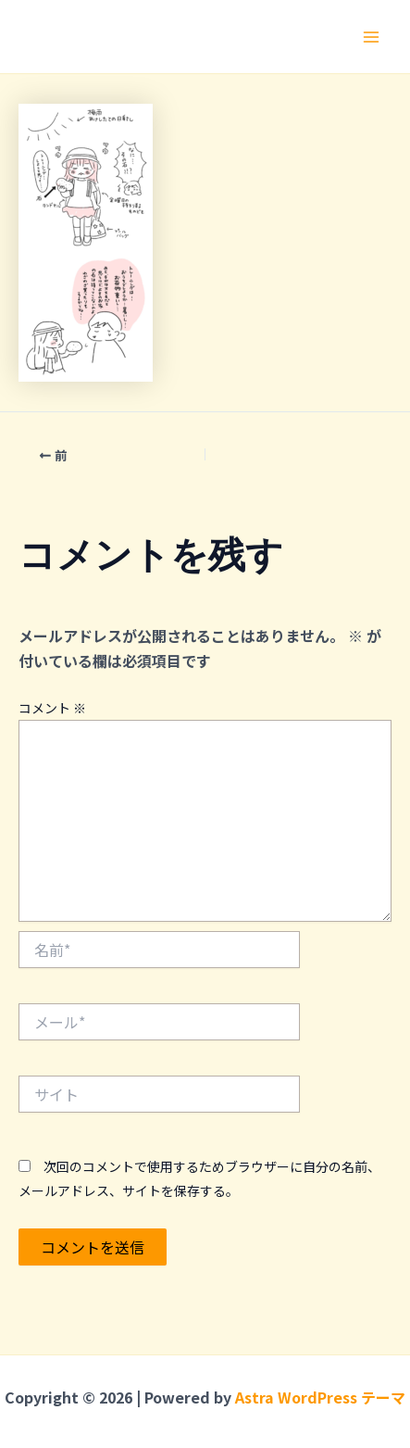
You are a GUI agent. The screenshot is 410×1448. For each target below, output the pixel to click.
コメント (52, 708)
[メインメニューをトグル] (371, 37)
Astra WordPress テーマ (320, 1397)
